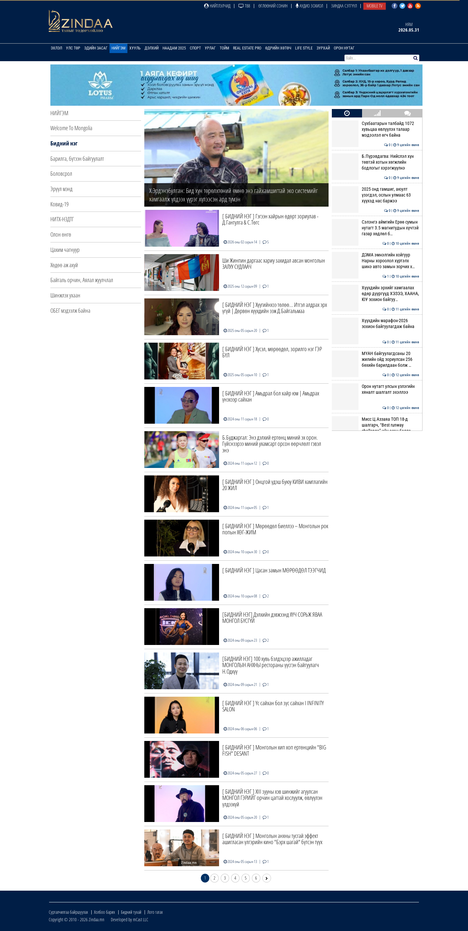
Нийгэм (118, 48)
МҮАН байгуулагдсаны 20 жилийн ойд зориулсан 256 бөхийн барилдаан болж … (375, 359)
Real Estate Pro (247, 48)
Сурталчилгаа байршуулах (68, 912)
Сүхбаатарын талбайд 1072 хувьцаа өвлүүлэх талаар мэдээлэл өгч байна (375, 129)
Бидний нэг (64, 143)
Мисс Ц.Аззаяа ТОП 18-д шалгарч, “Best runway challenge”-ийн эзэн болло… (375, 425)
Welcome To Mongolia (71, 128)
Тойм (224, 48)
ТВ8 (244, 6)
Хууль (135, 48)
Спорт (195, 48)
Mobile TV (375, 6)
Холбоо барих (104, 912)
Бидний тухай (131, 912)
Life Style (304, 48)
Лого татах (155, 912)
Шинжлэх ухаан (65, 295)
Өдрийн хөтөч (278, 48)
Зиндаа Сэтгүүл (344, 6)
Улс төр (73, 48)
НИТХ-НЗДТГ (62, 219)
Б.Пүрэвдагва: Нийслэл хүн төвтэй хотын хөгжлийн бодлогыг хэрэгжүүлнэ (375, 162)
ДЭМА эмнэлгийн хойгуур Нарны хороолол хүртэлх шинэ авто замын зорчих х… (375, 261)
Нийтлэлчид (217, 6)
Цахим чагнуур (65, 249)
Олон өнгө (60, 234)
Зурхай (323, 48)
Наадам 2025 (174, 48)
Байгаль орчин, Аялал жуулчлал (81, 280)
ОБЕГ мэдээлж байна (70, 310)
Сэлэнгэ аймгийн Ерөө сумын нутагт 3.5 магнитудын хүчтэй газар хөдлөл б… (375, 228)
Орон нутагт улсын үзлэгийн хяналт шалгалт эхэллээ (375, 389)
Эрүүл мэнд (61, 189)
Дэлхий (152, 48)
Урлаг (210, 48)
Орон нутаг (344, 48)
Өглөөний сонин (273, 6)
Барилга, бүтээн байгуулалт (77, 158)
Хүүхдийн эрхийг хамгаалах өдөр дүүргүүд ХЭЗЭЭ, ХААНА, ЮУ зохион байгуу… (375, 294)
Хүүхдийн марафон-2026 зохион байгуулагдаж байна (375, 323)
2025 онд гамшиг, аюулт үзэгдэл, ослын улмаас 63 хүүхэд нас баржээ (375, 195)
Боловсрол (61, 173)
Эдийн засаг (96, 48)
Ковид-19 (59, 204)
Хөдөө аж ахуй (64, 265)
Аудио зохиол (309, 6)
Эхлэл (56, 48)
